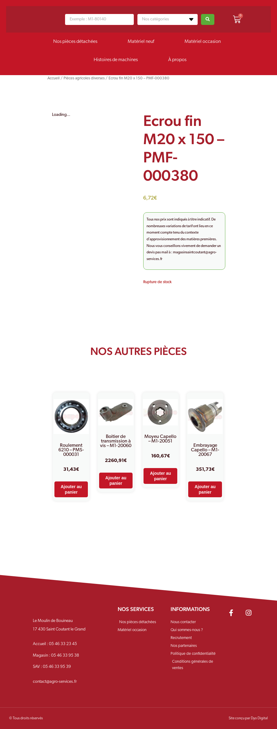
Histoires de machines (116, 59)
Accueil (53, 78)
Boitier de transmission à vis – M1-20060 (115, 441)
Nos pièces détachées (75, 41)
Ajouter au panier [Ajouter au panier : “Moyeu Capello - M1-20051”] (160, 476)
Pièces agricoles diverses (84, 78)
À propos (177, 59)
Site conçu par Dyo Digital (248, 718)
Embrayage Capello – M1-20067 (205, 450)
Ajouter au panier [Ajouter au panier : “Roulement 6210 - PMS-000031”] (71, 489)
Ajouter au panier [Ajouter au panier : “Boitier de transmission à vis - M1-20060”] (115, 480)
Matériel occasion (203, 41)
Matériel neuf (141, 41)
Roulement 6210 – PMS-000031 (71, 450)
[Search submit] (207, 19)
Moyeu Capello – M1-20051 (160, 439)
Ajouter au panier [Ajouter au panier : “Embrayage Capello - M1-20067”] (205, 489)
